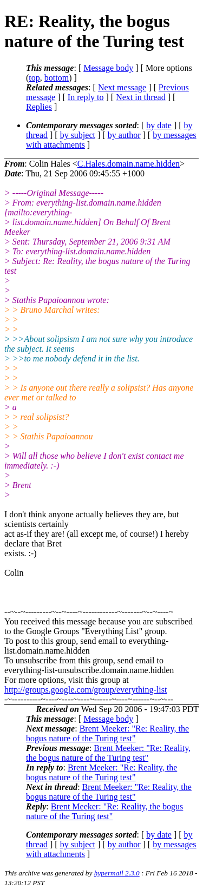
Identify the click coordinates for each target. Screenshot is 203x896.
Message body (108, 68)
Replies (39, 106)
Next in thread (141, 97)
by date (159, 125)
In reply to (86, 97)
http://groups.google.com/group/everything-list (85, 689)
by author (124, 135)
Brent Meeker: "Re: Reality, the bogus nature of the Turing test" (107, 733)
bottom (56, 77)
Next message (122, 87)
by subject (77, 135)
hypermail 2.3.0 (117, 873)
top (34, 77)
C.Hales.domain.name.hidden (128, 163)
